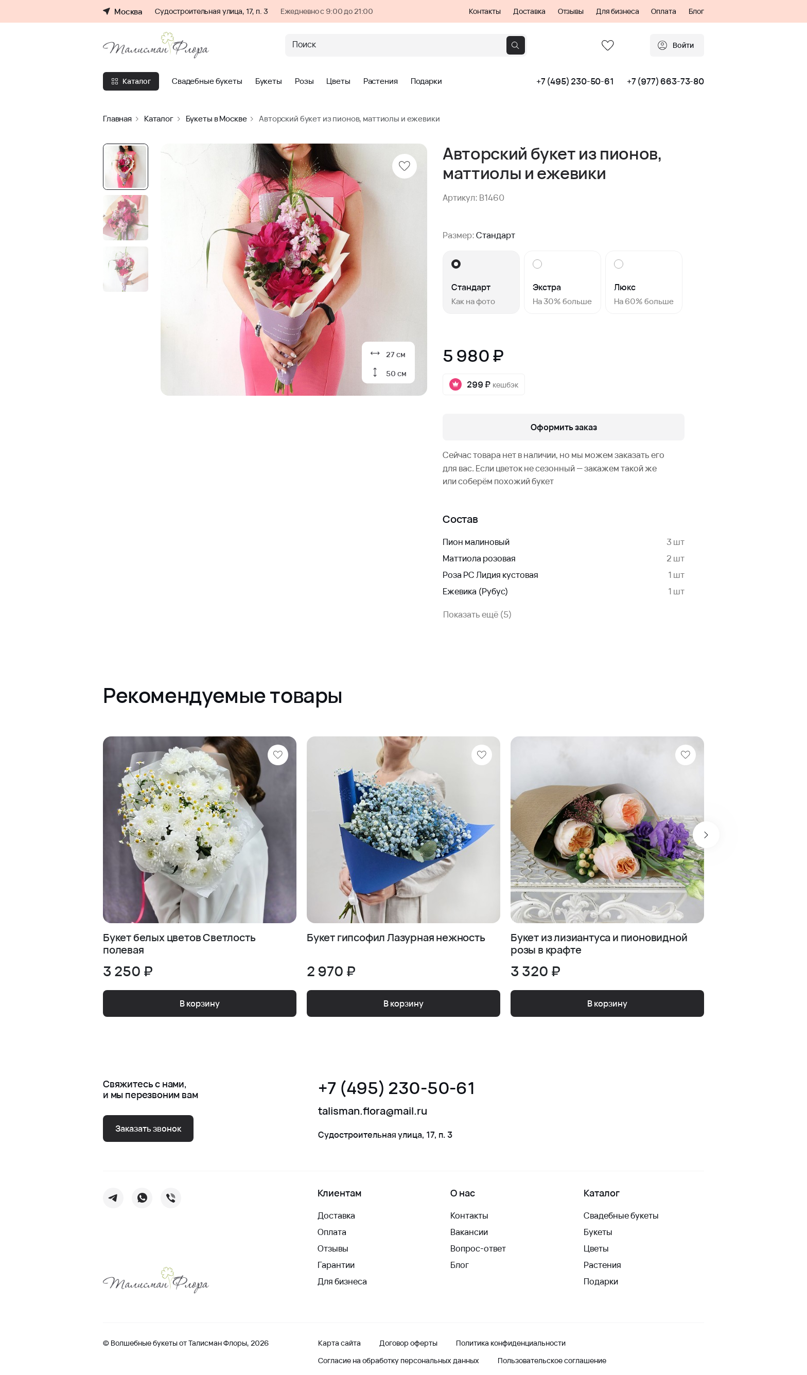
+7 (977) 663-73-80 (665, 81)
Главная (117, 118)
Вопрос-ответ (478, 1248)
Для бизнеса (617, 11)
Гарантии (336, 1265)
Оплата (663, 11)
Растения (380, 81)
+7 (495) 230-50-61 (575, 81)
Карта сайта (339, 1343)
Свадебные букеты (207, 81)
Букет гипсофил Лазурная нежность (396, 937)
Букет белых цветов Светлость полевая (179, 943)
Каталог (131, 81)
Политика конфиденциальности (511, 1343)
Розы (304, 81)
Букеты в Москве (216, 118)
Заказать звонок (148, 1128)
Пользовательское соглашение (552, 1360)
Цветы (338, 81)
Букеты (268, 81)
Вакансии (469, 1232)
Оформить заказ (564, 427)
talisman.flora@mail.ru (372, 1111)
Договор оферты (408, 1343)
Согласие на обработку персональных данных (398, 1360)
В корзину (200, 1003)
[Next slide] (706, 834)
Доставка (529, 11)
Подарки (426, 81)
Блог (696, 11)
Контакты (485, 11)
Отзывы (571, 11)
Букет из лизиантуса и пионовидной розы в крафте (599, 943)
